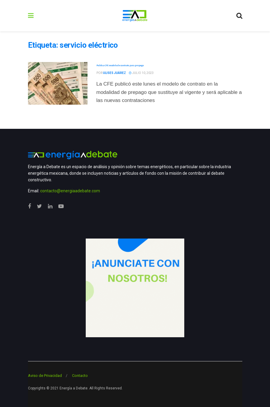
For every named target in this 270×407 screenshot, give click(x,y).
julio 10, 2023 (141, 73)
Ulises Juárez (114, 73)
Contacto (80, 375)
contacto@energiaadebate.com (70, 190)
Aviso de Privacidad (45, 375)
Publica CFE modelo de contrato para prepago (120, 65)
